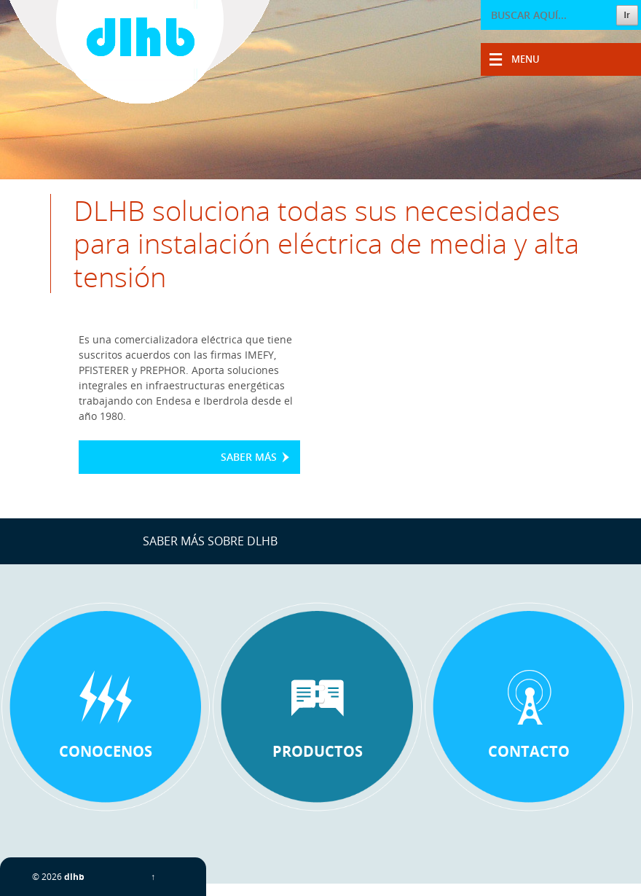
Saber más (249, 457)
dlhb (74, 876)
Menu (525, 59)
